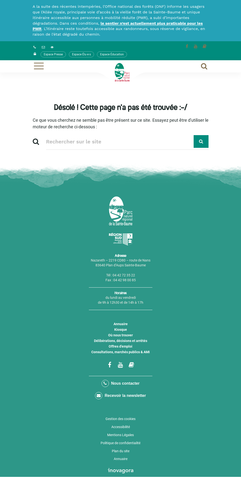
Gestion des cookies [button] (120, 419)
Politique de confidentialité (120, 443)
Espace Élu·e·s (81, 54)
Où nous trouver (120, 335)
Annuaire (121, 324)
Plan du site (120, 451)
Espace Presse (53, 54)
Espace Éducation (112, 54)
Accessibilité (120, 427)
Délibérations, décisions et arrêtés (120, 341)
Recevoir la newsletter (120, 395)
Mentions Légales (120, 435)
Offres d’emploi (120, 346)
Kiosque (120, 329)
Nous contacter (121, 383)
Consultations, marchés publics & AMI (120, 352)
